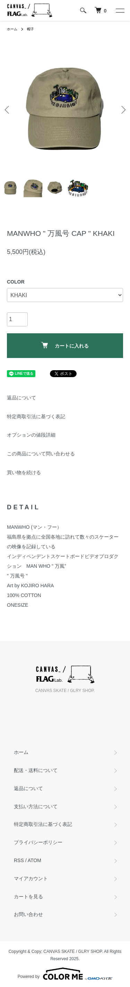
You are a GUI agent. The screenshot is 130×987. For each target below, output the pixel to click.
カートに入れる (65, 345)
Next (122, 109)
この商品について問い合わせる (41, 453)
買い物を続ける (24, 472)
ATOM (34, 860)
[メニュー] (119, 10)
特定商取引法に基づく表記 (36, 416)
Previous (8, 109)
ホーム (12, 29)
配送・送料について (36, 770)
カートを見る (28, 896)
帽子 (30, 29)
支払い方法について (36, 806)
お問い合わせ (28, 914)
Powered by (65, 974)
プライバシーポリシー (38, 842)
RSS (19, 860)
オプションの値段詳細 (31, 435)
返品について (21, 397)
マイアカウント (31, 878)
